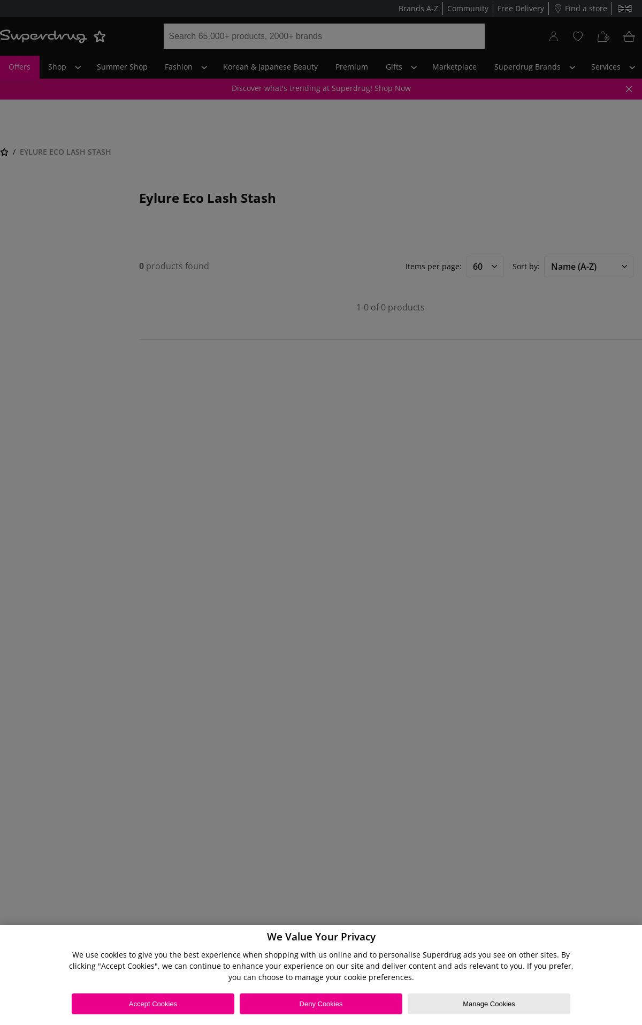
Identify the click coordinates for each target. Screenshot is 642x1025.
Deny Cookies (321, 1004)
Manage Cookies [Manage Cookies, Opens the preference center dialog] (489, 1004)
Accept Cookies (153, 1004)
